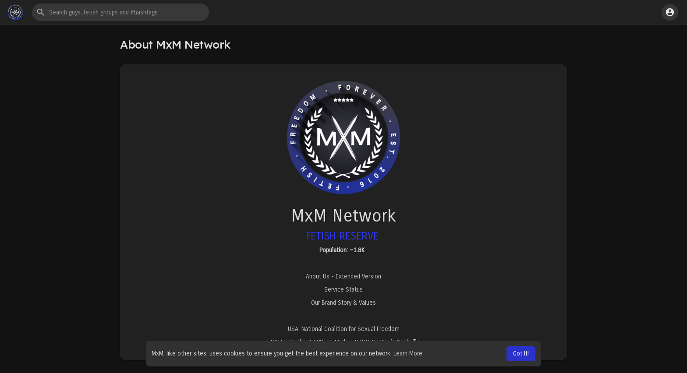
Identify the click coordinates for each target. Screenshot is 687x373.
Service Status (343, 289)
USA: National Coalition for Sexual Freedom (344, 329)
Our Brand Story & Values (343, 302)
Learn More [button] (407, 353)
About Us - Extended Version (343, 276)
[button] (120, 12)
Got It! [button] (521, 353)
